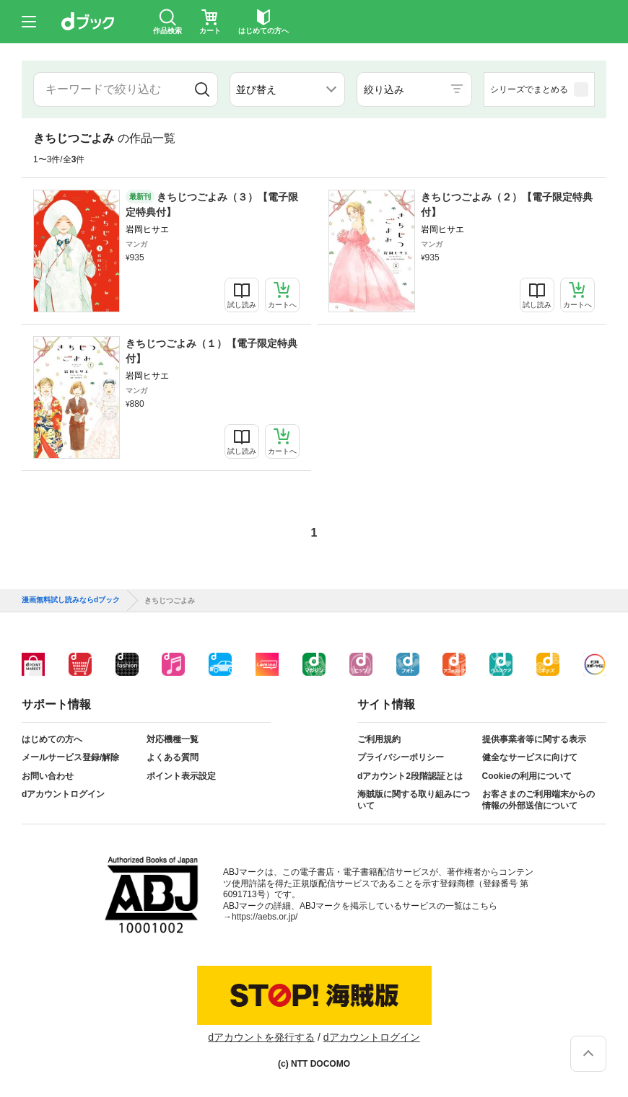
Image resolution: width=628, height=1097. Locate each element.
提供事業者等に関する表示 (534, 739)
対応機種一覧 (173, 739)
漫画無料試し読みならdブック (71, 600)
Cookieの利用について (527, 776)
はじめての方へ (52, 739)
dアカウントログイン (63, 794)
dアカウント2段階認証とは (410, 776)
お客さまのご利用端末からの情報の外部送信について (538, 800)
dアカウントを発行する (261, 1037)
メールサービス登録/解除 (70, 757)
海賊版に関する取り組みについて (413, 800)
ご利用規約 (379, 739)
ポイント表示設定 (181, 776)
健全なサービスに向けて (529, 757)
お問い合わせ (48, 776)
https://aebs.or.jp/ (264, 917)
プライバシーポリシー (400, 757)
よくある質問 (173, 757)
